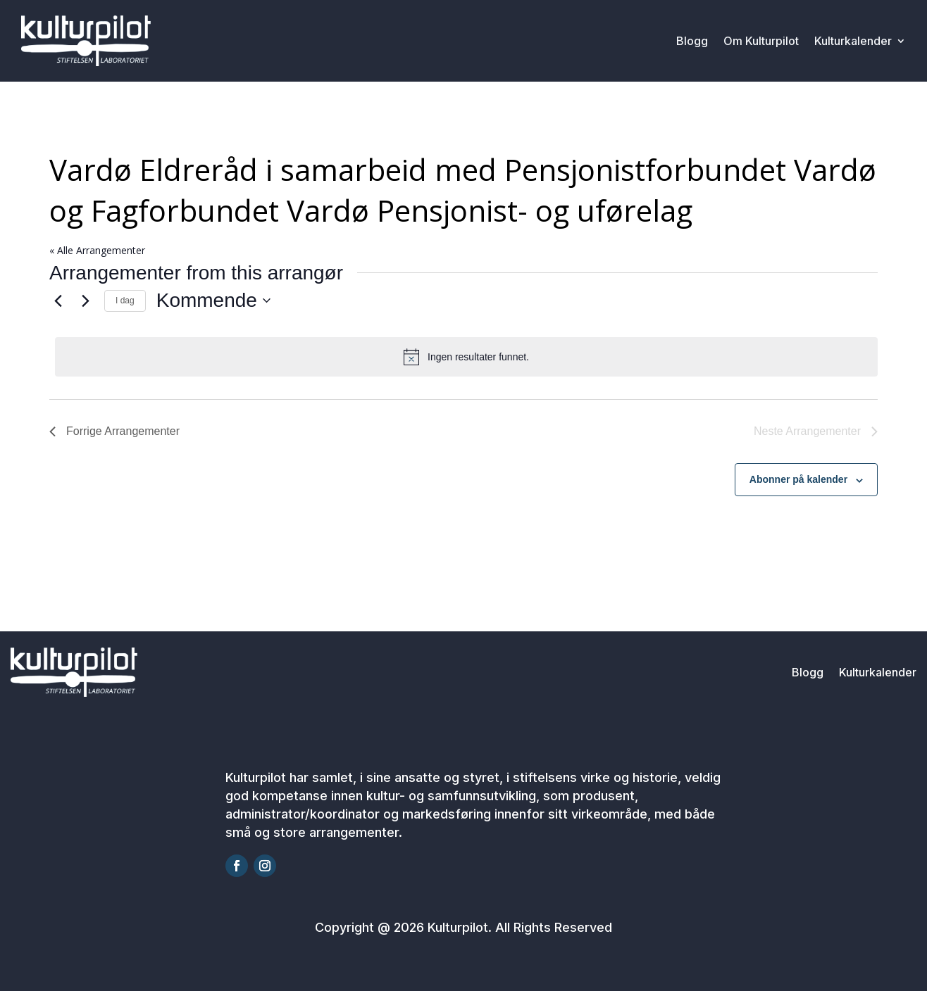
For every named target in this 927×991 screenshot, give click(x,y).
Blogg (692, 41)
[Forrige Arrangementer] (57, 300)
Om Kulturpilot (761, 41)
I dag (125, 300)
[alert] (466, 357)
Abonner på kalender (798, 479)
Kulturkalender (853, 41)
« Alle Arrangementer (97, 250)
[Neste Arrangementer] (85, 300)
